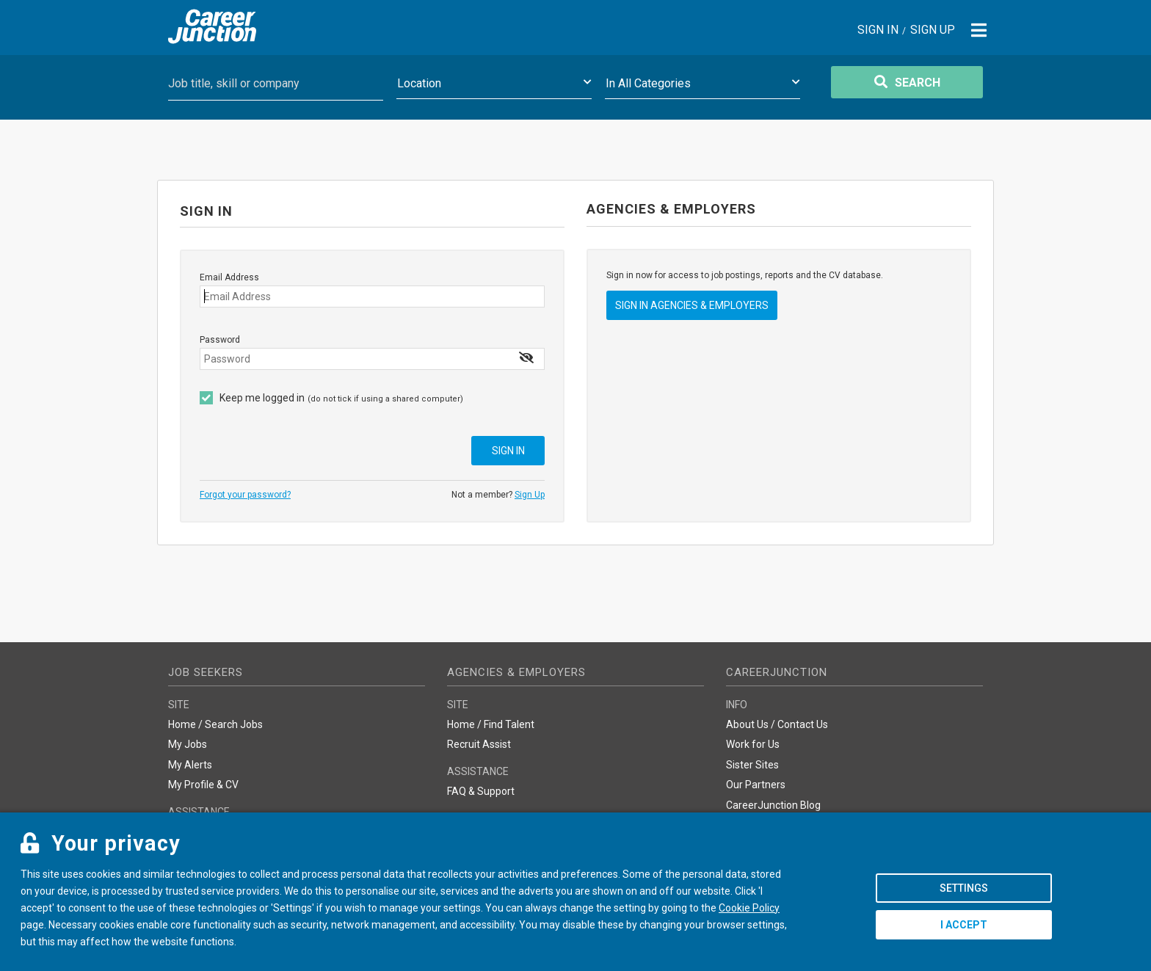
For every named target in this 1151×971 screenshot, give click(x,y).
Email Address (229, 277)
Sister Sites (752, 765)
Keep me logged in (262, 398)
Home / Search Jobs (215, 724)
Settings (964, 888)
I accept (963, 925)
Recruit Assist (479, 744)
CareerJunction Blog (773, 805)
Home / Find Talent (490, 724)
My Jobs (187, 744)
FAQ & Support (481, 791)
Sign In (877, 30)
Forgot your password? (245, 495)
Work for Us (753, 744)
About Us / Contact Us (777, 724)
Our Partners (755, 784)
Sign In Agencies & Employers (692, 305)
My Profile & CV (203, 784)
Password (220, 340)
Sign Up (932, 30)
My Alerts (190, 765)
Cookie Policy (749, 908)
